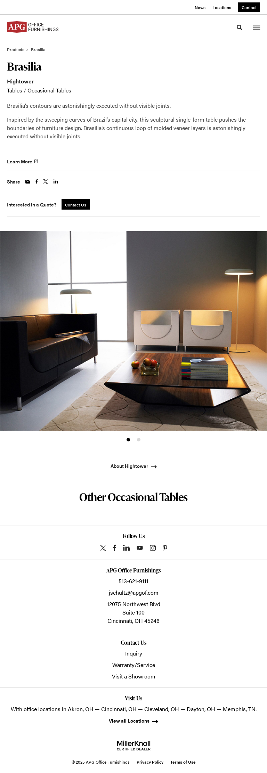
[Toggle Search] (239, 27)
